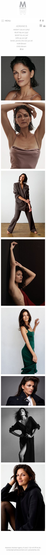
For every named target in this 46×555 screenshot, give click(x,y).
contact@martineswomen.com (16, 550)
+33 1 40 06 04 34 (34, 547)
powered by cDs (34, 550)
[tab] (41, 25)
